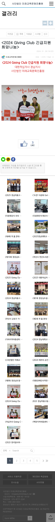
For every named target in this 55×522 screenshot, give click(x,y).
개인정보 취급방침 (40, 476)
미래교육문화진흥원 (14, 57)
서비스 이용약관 (14, 476)
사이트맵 (40, 482)
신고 (45, 34)
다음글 (29, 34)
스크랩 (37, 34)
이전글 (10, 34)
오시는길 (15, 482)
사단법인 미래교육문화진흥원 (27, 3)
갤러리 (9, 13)
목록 (19, 34)
